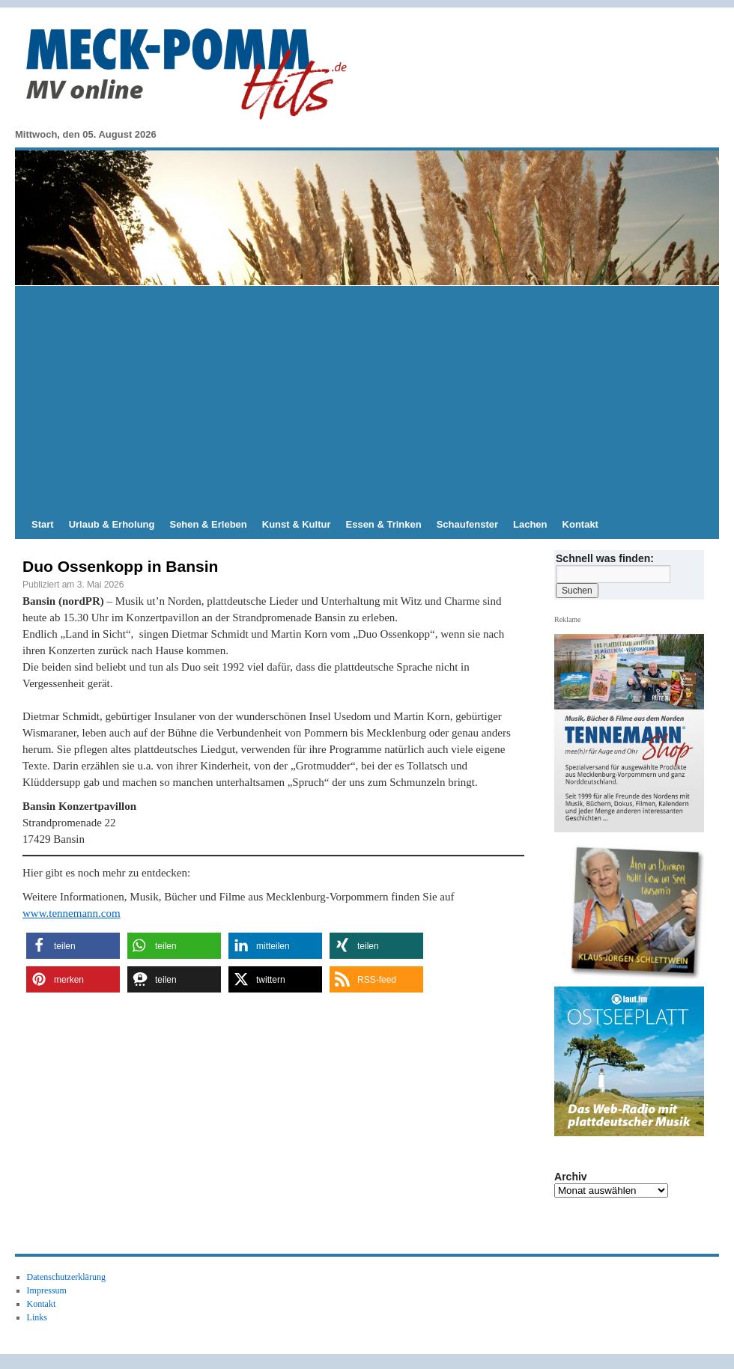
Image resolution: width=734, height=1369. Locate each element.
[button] (73, 946)
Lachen (530, 524)
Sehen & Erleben (207, 524)
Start (42, 524)
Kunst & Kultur (296, 524)
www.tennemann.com (71, 913)
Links (37, 1317)
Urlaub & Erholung (112, 524)
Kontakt (580, 524)
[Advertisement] (367, 398)
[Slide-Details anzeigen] (635, 910)
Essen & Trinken (384, 524)
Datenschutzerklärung (66, 1277)
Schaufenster (467, 524)
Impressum (47, 1290)
